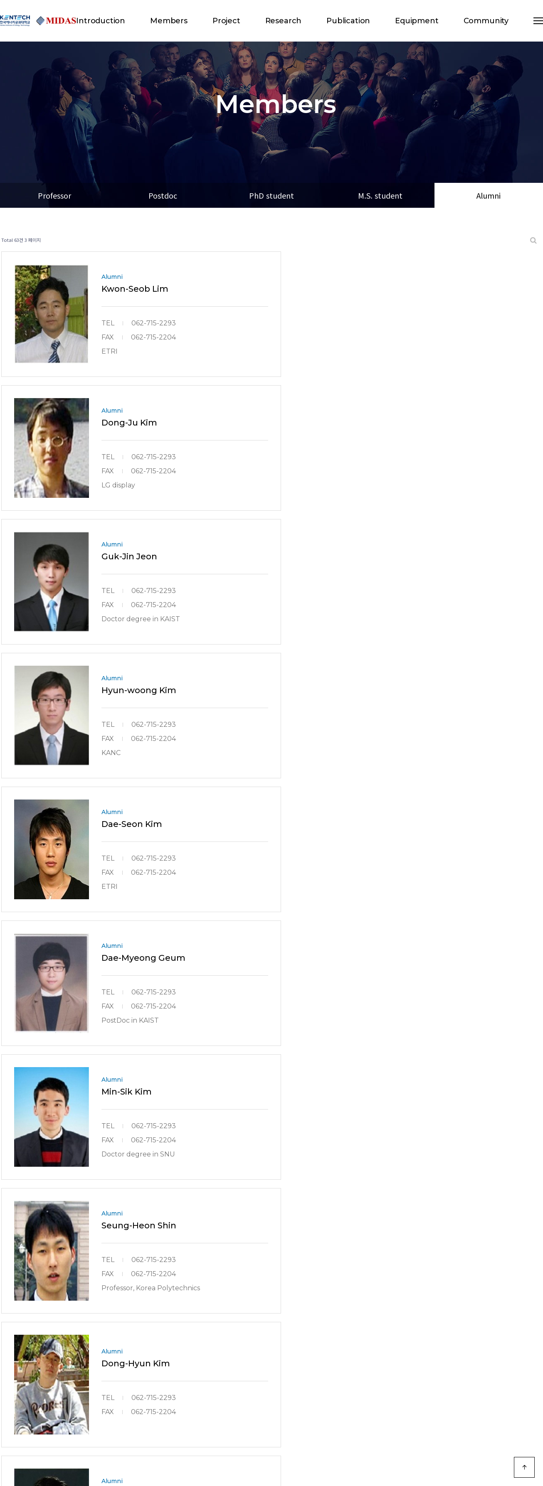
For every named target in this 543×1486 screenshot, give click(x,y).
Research (283, 20)
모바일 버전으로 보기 (513, 1403)
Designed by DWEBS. (140, 1454)
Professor (54, 195)
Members (169, 20)
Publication (348, 20)
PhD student (271, 195)
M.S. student (380, 195)
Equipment (416, 20)
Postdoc (162, 195)
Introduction (100, 20)
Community (486, 20)
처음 (237, 1349)
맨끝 (306, 1349)
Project (226, 20)
